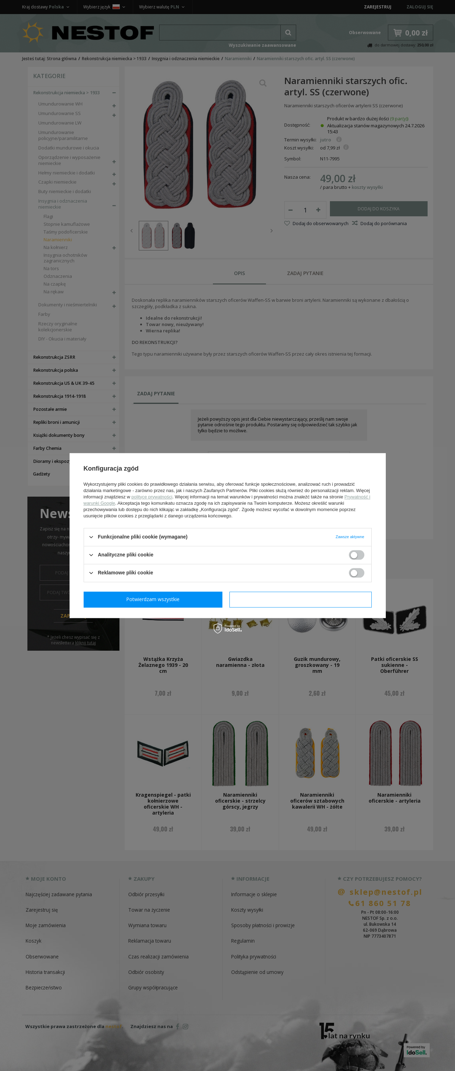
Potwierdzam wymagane (154, 599)
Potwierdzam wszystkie (302, 599)
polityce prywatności (151, 496)
